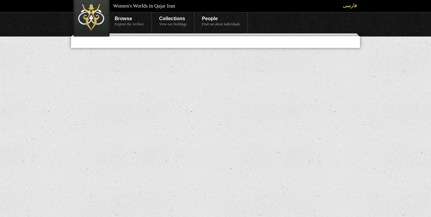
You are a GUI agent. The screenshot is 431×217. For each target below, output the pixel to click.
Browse (129, 21)
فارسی (350, 5)
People (221, 21)
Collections (173, 21)
